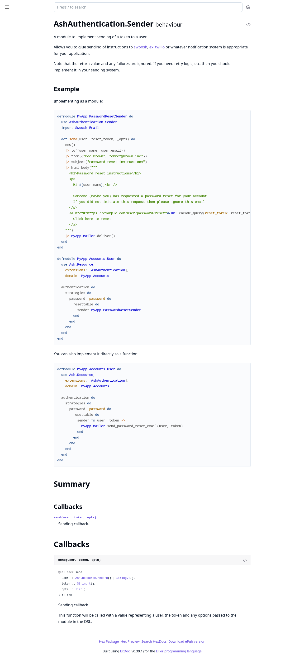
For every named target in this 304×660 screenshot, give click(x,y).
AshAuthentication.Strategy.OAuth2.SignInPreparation (33, 584)
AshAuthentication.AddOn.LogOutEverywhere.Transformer (33, 328)
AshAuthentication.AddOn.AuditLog (33, 219)
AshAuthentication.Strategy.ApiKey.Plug (33, 456)
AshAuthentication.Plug (23, 86)
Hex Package (144, 641)
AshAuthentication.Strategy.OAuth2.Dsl (33, 565)
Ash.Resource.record (127, 578)
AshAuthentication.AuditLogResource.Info (33, 367)
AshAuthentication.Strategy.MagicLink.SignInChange (33, 533)
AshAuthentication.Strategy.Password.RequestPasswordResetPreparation (33, 648)
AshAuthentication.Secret (24, 35)
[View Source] (280, 560)
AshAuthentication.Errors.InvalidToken (33, 190)
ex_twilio (192, 47)
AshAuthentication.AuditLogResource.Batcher (33, 354)
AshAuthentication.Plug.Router (29, 411)
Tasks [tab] (54, 25)
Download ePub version (222, 641)
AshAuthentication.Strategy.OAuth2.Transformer (33, 591)
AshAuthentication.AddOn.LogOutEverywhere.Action (33, 309)
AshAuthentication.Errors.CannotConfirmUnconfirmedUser (33, 177)
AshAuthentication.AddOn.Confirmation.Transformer (33, 296)
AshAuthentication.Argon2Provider (32, 341)
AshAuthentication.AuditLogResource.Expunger (33, 360)
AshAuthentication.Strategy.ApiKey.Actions (33, 443)
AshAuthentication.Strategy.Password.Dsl (33, 629)
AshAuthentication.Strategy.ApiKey (32, 437)
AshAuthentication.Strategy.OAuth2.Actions (33, 559)
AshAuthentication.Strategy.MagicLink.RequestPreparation (33, 527)
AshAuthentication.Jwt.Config (28, 386)
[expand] (66, 30)
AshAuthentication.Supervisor (28, 70)
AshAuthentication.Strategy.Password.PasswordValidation (33, 135)
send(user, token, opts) (110, 517)
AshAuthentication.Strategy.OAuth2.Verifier (33, 597)
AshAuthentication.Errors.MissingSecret (33, 196)
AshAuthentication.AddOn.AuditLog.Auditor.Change (33, 232)
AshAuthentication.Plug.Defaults (30, 392)
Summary (16, 56)
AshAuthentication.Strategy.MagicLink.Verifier (33, 552)
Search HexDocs (189, 641)
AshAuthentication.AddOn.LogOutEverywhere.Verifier (33, 334)
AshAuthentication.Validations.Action (33, 148)
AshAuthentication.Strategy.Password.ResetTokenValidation (33, 655)
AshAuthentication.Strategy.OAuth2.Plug (33, 578)
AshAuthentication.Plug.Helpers (29, 93)
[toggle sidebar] (65, 6)
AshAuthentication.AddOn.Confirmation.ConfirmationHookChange (33, 277)
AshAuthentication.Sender (25, 42)
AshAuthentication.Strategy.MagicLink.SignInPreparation (33, 540)
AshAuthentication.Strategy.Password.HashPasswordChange (33, 122)
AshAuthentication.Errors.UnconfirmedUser (33, 203)
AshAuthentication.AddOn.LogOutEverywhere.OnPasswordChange (33, 322)
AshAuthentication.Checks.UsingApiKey (33, 373)
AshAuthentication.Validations (28, 141)
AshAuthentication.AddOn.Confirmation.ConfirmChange (33, 270)
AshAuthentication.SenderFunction (32, 431)
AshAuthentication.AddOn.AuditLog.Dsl (33, 245)
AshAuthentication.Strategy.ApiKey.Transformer (33, 469)
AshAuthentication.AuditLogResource (33, 347)
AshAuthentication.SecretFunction (31, 424)
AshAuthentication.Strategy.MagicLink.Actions (33, 508)
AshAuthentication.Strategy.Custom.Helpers (33, 488)
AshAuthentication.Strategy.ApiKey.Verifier (33, 475)
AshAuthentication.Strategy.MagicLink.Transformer (33, 546)
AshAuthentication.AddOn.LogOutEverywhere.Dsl (33, 315)
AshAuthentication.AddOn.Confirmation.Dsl (33, 283)
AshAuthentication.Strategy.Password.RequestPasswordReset (33, 642)
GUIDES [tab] (9, 25)
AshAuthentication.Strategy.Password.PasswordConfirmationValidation (33, 128)
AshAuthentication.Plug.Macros (29, 405)
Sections (15, 50)
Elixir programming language (214, 651)
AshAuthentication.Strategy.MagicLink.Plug (33, 514)
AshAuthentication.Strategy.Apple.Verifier (33, 482)
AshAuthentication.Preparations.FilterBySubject (33, 418)
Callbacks (16, 62)
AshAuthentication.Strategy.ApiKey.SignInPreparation (33, 463)
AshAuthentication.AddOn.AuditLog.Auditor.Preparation (33, 238)
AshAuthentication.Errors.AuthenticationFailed (33, 171)
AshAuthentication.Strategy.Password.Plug (33, 636)
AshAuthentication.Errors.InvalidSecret (33, 184)
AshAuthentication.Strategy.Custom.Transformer (33, 495)
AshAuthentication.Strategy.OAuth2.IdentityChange (33, 572)
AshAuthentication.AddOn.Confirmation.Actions (33, 264)
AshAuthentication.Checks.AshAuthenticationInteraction (33, 109)
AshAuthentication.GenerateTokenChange (33, 116)
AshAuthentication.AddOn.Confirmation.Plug (33, 290)
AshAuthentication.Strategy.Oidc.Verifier (33, 616)
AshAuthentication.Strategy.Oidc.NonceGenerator (33, 604)
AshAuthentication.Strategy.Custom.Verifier (33, 501)
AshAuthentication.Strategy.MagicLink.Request (33, 520)
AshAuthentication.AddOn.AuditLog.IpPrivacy (33, 251)
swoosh (176, 47)
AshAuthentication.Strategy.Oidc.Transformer (33, 610)
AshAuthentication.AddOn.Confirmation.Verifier (33, 302)
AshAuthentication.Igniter (24, 379)
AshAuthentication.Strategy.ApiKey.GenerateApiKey (33, 450)
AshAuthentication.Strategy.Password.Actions (33, 623)
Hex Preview (165, 641)
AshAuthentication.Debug (24, 29)
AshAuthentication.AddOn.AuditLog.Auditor (33, 226)
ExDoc (160, 651)
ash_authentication (38, 7)
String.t (159, 578)
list (114, 589)
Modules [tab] (30, 25)
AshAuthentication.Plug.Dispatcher (32, 399)
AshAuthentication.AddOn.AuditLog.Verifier (33, 258)
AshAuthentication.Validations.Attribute (33, 154)
